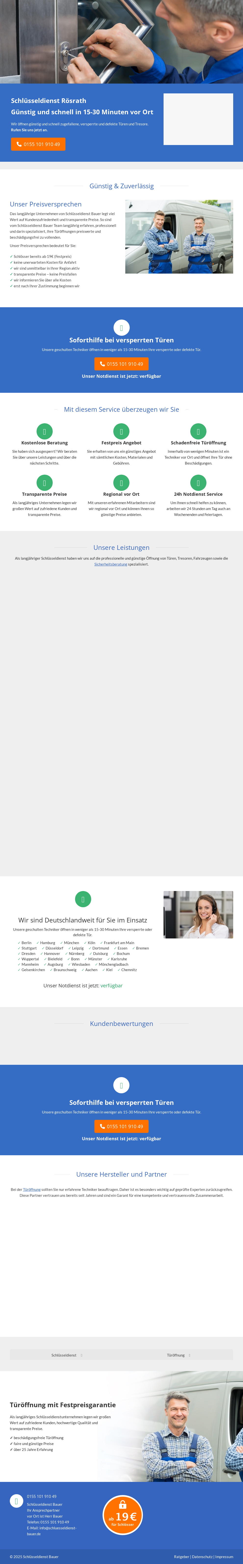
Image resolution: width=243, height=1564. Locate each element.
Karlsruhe (119, 959)
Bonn (75, 959)
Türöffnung (32, 1189)
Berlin (26, 942)
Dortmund (100, 948)
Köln (91, 942)
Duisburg (100, 953)
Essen (122, 948)
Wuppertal (30, 959)
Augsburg (55, 964)
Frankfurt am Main (119, 942)
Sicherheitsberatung (110, 564)
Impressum (224, 1556)
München (71, 942)
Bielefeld (55, 959)
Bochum (123, 953)
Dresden (28, 953)
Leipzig (78, 948)
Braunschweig (65, 969)
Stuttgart (29, 948)
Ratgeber (182, 1556)
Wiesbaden (81, 964)
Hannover (52, 953)
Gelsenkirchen (33, 969)
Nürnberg (76, 953)
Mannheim (30, 964)
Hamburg (47, 942)
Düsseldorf (54, 948)
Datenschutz (202, 1556)
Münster (95, 959)
